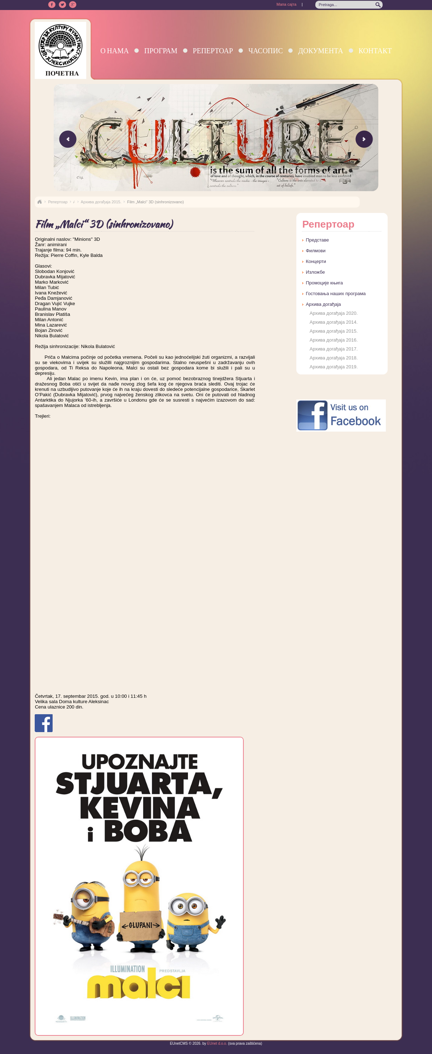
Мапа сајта (286, 4)
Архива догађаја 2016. (334, 340)
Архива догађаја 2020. (334, 313)
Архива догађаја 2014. (334, 322)
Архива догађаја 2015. (101, 202)
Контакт (375, 50)
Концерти (316, 261)
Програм (161, 50)
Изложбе (315, 272)
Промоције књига (324, 282)
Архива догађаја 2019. (334, 366)
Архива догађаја (323, 304)
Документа (320, 50)
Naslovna (39, 202)
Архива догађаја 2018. (334, 358)
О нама (114, 50)
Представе (317, 240)
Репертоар (213, 50)
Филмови (315, 250)
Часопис (265, 50)
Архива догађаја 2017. (334, 349)
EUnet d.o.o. (216, 1043)
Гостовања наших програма (335, 293)
